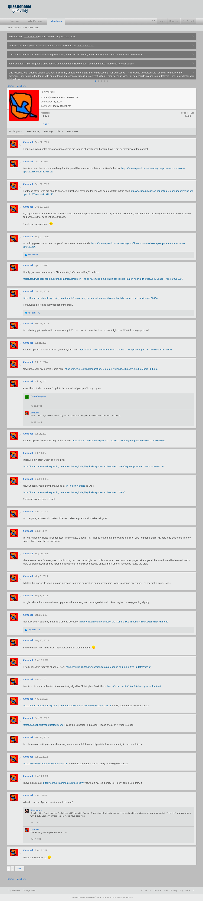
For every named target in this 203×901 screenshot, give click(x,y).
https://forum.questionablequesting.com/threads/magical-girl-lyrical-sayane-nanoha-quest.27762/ (73, 495)
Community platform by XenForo (93, 897)
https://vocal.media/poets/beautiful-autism (45, 766)
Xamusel (28, 145)
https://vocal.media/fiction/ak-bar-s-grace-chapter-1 (134, 689)
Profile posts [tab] (15, 134)
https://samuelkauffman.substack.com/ (43, 728)
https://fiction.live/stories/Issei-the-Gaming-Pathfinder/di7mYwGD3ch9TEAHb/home (124, 625)
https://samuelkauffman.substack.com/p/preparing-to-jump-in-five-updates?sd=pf (108, 670)
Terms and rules (161, 890)
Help (187, 890)
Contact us (146, 890)
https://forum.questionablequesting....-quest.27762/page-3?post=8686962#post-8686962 (111, 372)
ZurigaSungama (38, 399)
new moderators (85, 45)
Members (56, 21)
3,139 (46, 119)
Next (19, 872)
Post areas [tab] (72, 134)
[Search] (188, 21)
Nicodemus (36, 813)
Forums (14, 21)
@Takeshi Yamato (75, 489)
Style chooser (14, 890)
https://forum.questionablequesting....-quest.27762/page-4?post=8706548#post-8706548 (125, 353)
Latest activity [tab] (33, 134)
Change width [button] (29, 890)
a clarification (31, 36)
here (118, 54)
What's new (35, 21)
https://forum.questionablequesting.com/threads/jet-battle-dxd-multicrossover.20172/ (67, 708)
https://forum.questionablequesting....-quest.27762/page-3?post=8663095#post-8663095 (118, 443)
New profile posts (31, 27)
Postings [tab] (48, 134)
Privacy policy (176, 890)
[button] (22, 21)
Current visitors (13, 27)
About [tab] (60, 134)
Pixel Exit (129, 897)
